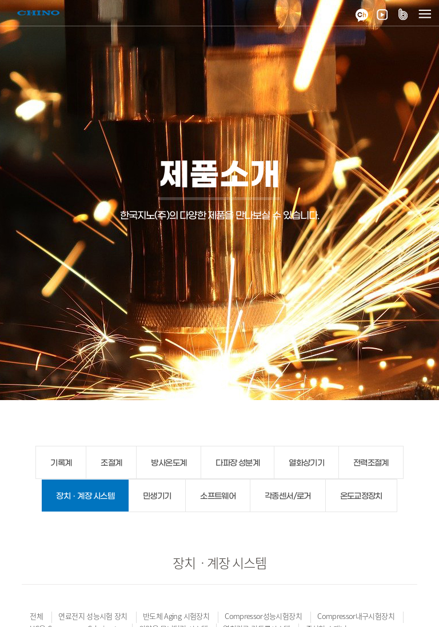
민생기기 (157, 496)
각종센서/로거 (287, 496)
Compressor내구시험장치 (355, 615)
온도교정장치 (361, 496)
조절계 (111, 463)
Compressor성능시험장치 (263, 615)
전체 (36, 615)
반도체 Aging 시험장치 (176, 615)
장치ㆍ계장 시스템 (85, 496)
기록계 (60, 463)
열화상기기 (306, 463)
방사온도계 (168, 463)
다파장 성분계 (237, 463)
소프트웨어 (218, 496)
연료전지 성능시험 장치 (92, 615)
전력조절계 (371, 463)
